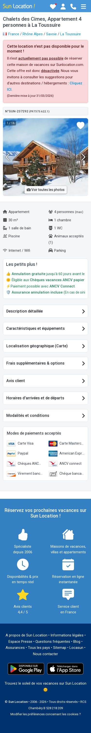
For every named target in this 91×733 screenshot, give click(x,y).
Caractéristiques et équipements (35, 328)
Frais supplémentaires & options (35, 363)
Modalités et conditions (27, 415)
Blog (76, 641)
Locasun (76, 647)
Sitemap (59, 647)
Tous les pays (39, 647)
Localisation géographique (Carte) (37, 346)
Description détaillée (24, 311)
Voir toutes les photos (46, 190)
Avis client (15, 380)
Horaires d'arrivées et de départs (35, 398)
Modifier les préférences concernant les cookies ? (45, 714)
